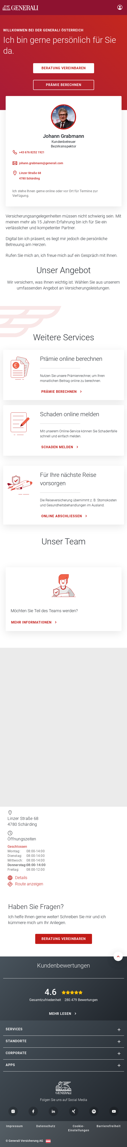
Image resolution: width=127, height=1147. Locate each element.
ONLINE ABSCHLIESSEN (61, 516)
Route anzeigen (29, 883)
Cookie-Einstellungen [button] (78, 1128)
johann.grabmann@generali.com (41, 163)
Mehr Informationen (31, 622)
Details (21, 877)
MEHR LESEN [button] (60, 1014)
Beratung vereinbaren (63, 68)
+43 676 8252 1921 (31, 152)
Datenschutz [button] (45, 1126)
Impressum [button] (14, 1126)
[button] (119, 1029)
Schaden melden (57, 447)
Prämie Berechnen (63, 85)
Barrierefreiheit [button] (109, 1126)
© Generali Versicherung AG (24, 1140)
